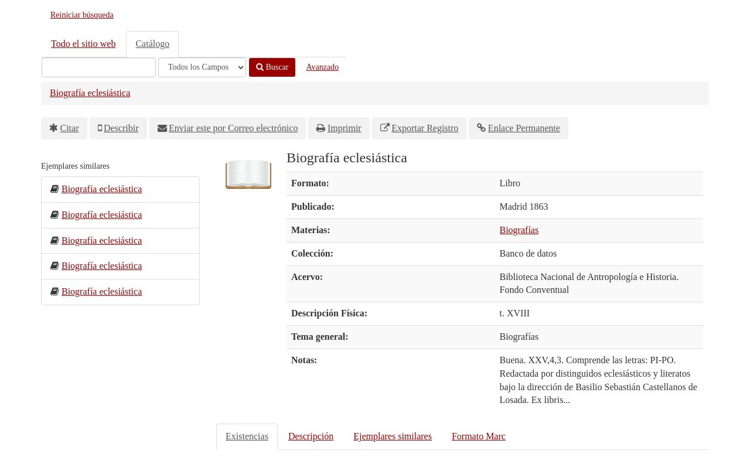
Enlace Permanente (524, 128)
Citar (69, 128)
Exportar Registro (424, 128)
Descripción (310, 436)
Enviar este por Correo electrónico (233, 128)
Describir (121, 128)
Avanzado (322, 67)
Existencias (247, 436)
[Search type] (202, 67)
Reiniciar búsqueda (82, 15)
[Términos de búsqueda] (99, 67)
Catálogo (152, 44)
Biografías (519, 230)
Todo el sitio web (83, 44)
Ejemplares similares (392, 436)
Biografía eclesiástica (90, 93)
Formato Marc (479, 436)
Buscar (272, 67)
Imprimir (345, 128)
